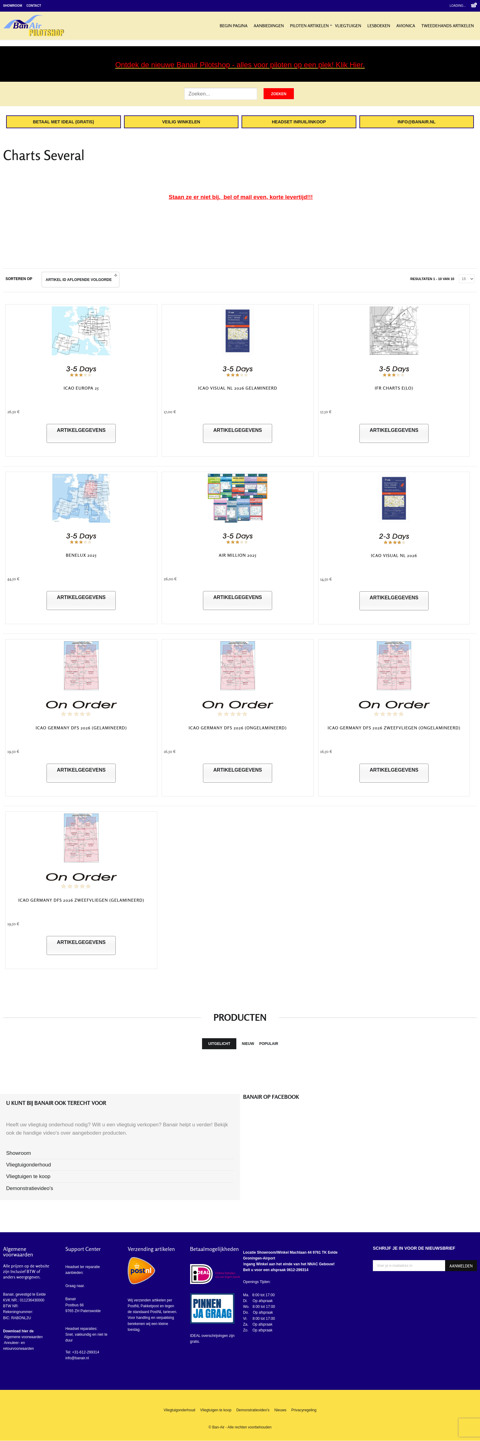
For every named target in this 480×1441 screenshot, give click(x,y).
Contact (33, 5)
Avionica (405, 25)
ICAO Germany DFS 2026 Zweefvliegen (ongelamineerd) (394, 727)
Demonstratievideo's (29, 1188)
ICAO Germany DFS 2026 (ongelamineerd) (238, 727)
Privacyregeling (304, 1410)
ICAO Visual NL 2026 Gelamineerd (237, 388)
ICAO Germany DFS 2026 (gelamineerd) (81, 727)
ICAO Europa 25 (81, 388)
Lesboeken (378, 25)
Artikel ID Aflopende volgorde (79, 280)
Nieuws (280, 1410)
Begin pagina (233, 25)
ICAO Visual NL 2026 (394, 555)
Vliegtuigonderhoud (28, 1165)
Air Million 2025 (238, 555)
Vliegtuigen (348, 25)
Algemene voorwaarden (23, 1337)
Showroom (12, 5)
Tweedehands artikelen (447, 25)
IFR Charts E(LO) (394, 388)
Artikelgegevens (81, 430)
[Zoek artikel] (220, 94)
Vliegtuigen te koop (28, 1176)
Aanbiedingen (269, 25)
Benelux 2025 (81, 555)
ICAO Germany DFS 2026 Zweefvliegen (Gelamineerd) (81, 900)
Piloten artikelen (309, 25)
